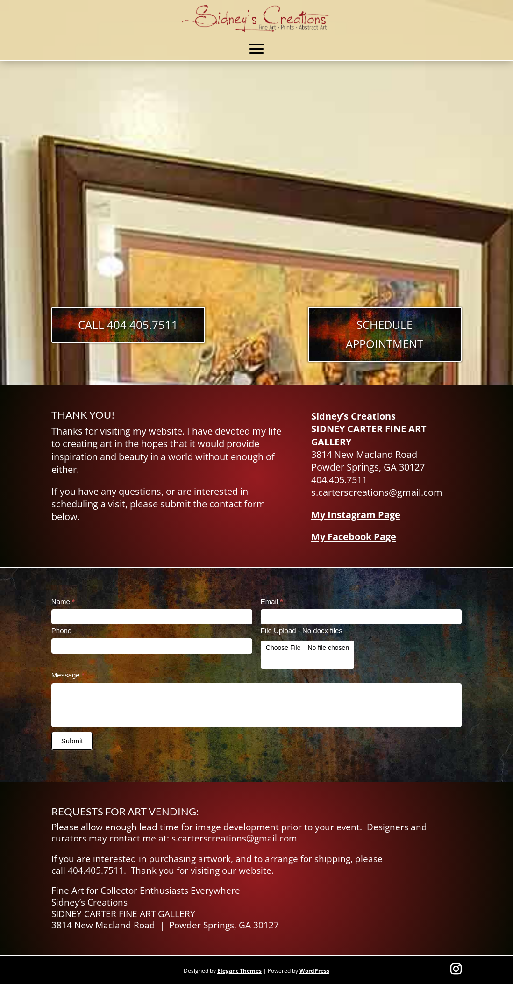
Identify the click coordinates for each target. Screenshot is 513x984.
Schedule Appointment (384, 334)
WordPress (314, 971)
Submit (72, 741)
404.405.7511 (96, 870)
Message (68, 675)
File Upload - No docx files (301, 631)
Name (63, 602)
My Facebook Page (353, 536)
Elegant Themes (239, 971)
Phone (61, 631)
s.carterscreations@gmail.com (234, 838)
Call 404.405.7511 (128, 324)
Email (272, 602)
